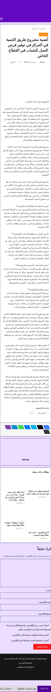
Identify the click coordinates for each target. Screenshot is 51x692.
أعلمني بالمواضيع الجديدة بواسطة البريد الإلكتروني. (30, 640)
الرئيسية (44, 29)
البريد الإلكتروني (44, 602)
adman (42, 62)
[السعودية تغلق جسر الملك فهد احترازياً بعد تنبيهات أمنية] (38, 483)
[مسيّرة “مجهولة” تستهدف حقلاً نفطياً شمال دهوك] (13, 513)
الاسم (48, 590)
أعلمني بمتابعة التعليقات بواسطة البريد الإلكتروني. (30, 635)
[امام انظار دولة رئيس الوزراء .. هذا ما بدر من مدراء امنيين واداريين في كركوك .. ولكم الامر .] (13, 483)
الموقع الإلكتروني (44, 614)
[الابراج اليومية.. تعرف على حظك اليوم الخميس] (38, 518)
